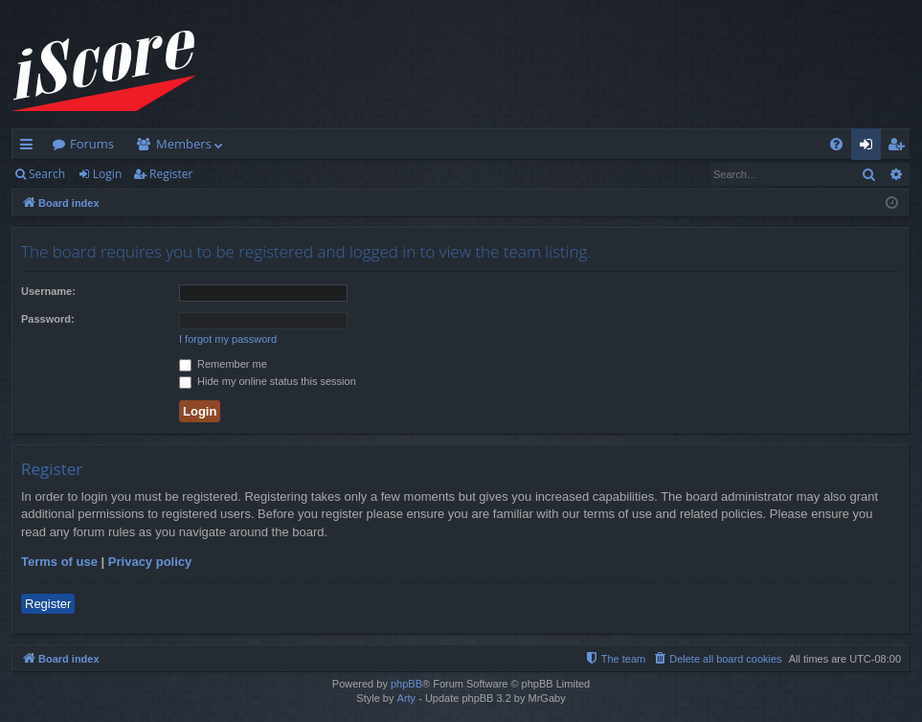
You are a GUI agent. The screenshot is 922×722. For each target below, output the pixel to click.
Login (107, 174)
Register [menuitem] (900, 147)
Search (47, 174)
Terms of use (59, 561)
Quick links (30, 147)
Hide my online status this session (267, 381)
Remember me (223, 364)
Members (184, 143)
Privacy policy (149, 561)
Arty (406, 698)
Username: (48, 291)
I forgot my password (228, 339)
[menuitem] (836, 144)
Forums (92, 143)
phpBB (406, 683)
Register (170, 174)
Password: (48, 319)
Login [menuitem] (870, 147)
